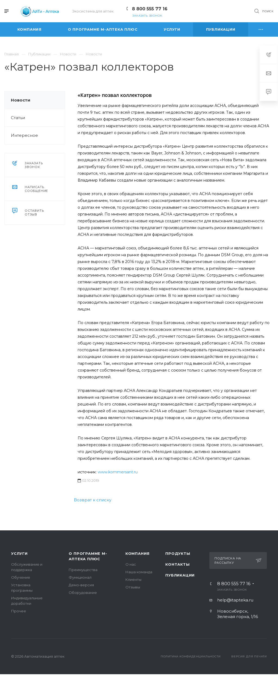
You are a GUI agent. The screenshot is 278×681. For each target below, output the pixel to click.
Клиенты (133, 579)
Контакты (177, 564)
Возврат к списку (92, 499)
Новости (20, 100)
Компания (137, 553)
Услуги (19, 553)
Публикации (180, 575)
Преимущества (83, 570)
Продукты (177, 553)
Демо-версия (81, 585)
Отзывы (132, 587)
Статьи (18, 117)
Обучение (20, 577)
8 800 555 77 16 (150, 8)
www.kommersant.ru (118, 472)
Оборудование (83, 592)
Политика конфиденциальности (191, 656)
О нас (130, 564)
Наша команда (138, 572)
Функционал (80, 577)
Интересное (24, 135)
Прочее (18, 611)
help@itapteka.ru (235, 600)
